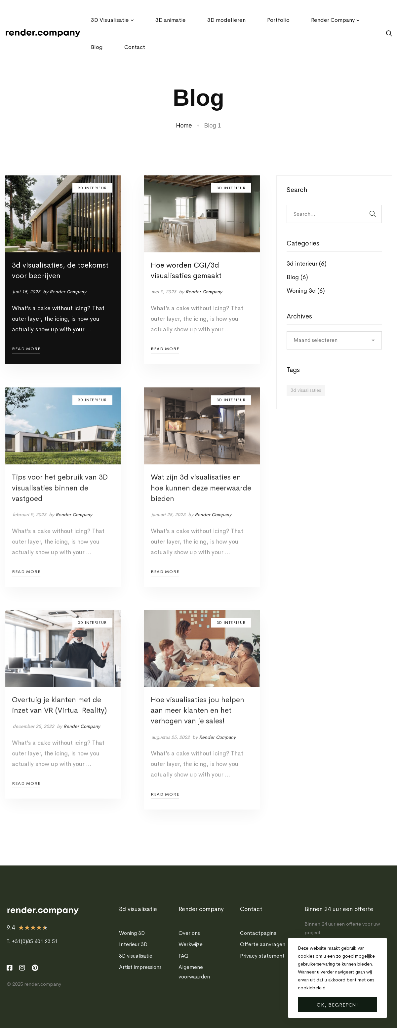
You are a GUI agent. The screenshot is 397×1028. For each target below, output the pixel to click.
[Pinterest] (35, 968)
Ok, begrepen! (337, 1005)
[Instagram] (22, 968)
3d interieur (307, 263)
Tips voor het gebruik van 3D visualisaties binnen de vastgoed (60, 497)
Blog (297, 277)
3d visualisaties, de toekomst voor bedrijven (60, 270)
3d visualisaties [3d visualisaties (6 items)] (306, 390)
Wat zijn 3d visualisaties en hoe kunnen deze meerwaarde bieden (201, 497)
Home (184, 125)
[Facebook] (9, 968)
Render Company (68, 292)
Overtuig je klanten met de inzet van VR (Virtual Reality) (59, 714)
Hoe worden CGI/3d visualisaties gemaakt (186, 270)
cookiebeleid (312, 988)
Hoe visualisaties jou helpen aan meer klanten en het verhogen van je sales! (197, 720)
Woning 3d (306, 290)
